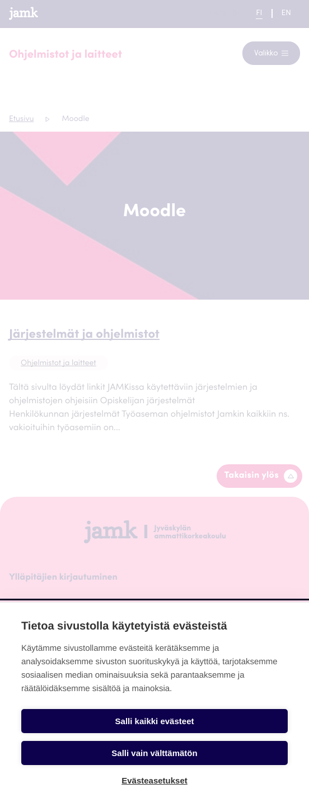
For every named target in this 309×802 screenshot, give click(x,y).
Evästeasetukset (154, 780)
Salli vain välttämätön (154, 753)
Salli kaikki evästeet (154, 721)
